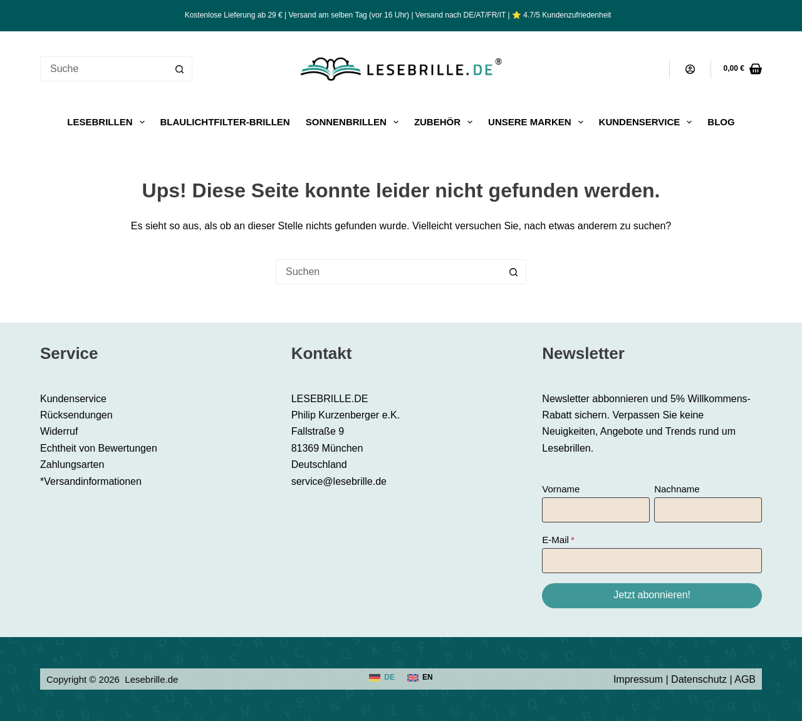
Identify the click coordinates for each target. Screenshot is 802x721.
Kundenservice (648, 122)
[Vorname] (596, 509)
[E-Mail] (652, 560)
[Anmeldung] (690, 69)
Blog (720, 122)
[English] (420, 678)
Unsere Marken (538, 122)
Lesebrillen (108, 122)
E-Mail (555, 539)
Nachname (677, 489)
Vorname (561, 489)
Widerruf (59, 431)
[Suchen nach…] (103, 68)
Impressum (638, 679)
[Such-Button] (179, 68)
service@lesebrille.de (339, 481)
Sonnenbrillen (355, 122)
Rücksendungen (76, 415)
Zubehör (445, 122)
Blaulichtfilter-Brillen (225, 122)
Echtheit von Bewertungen (98, 448)
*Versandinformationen (91, 481)
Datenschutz (699, 679)
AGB (745, 679)
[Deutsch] (382, 678)
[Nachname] (708, 509)
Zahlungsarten (72, 464)
